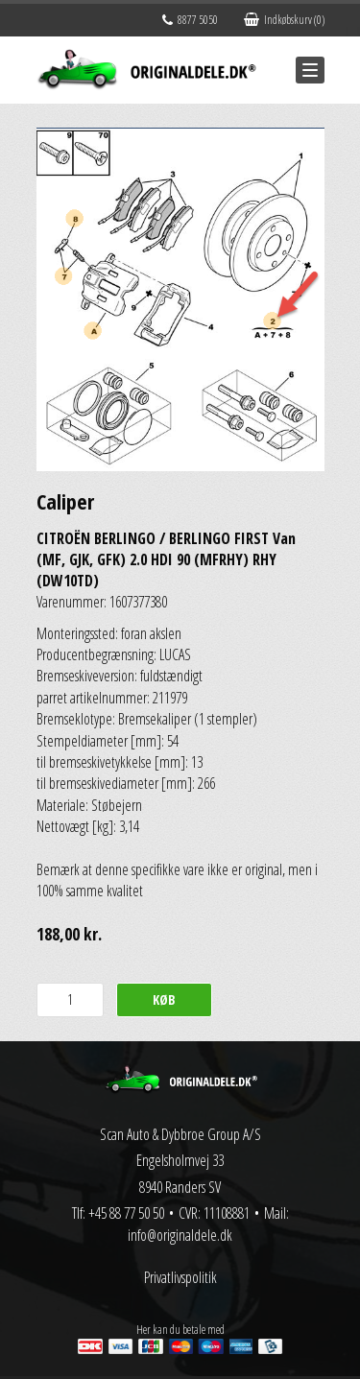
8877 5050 (190, 20)
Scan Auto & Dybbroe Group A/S (180, 1134)
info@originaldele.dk (180, 1235)
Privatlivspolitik (180, 1277)
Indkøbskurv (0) (284, 20)
